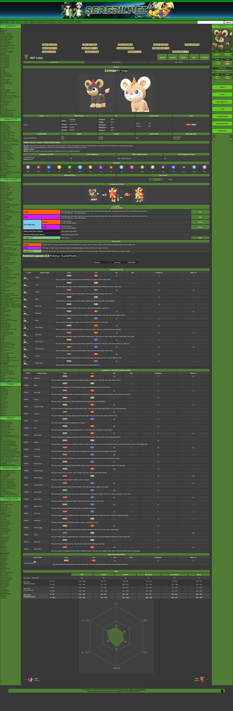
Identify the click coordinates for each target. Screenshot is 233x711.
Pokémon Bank (4, 243)
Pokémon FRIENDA (5, 381)
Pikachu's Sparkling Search (7, 487)
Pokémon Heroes (4, 431)
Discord (32, 22)
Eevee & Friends (4, 491)
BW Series (3, 409)
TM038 (26, 449)
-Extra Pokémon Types (6, 504)
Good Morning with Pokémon (8, 166)
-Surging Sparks (4, 525)
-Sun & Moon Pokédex (6, 42)
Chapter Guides (4, 392)
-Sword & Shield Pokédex (7, 45)
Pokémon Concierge (5, 171)
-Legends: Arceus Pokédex (7, 48)
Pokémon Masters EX (6, 194)
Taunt (36, 535)
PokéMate (3, 336)
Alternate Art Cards (5, 509)
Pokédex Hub (41, 22)
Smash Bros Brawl (5, 311)
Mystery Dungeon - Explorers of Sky (10, 304)
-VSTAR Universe (5, 590)
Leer (36, 284)
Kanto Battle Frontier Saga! (7, 132)
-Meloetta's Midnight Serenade (8, 450)
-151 (1, 535)
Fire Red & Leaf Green (6, 316)
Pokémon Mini (4, 345)
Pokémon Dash (4, 322)
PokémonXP (3, 94)
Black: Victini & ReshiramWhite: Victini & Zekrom (9, 446)
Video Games (10, 179)
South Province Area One (103, 211)
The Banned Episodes (6, 148)
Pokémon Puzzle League (6, 353)
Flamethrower (39, 349)
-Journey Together (5, 522)
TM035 (26, 442)
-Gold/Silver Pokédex (6, 34)
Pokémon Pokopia (5, 188)
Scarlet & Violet (4, 184)
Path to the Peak (4, 162)
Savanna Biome (66, 221)
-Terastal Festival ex (5, 577)
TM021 (26, 406)
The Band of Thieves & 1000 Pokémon (8, 249)
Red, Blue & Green (5, 350)
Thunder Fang (38, 406)
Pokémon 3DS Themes (6, 372)
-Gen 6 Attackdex (5, 63)
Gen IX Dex (54, 62)
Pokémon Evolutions (5, 156)
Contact (25, 22)
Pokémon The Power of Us (7, 459)
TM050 (26, 456)
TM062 (26, 485)
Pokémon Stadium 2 (5, 342)
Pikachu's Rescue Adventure (7, 472)
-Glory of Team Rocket (6, 573)
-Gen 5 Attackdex (5, 61)
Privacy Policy (123, 689)
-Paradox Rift (3, 534)
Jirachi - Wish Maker (5, 432)
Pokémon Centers (5, 91)
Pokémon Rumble (5, 296)
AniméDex (3, 123)
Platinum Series (4, 406)
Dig (35, 428)
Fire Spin (37, 513)
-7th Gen (2, 88)
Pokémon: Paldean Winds (7, 159)
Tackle (37, 277)
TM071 (26, 506)
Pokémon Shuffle (5, 252)
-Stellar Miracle (4, 581)
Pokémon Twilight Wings (7, 154)
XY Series (3, 412)
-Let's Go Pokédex (5, 43)
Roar (36, 299)
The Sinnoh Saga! (5, 134)
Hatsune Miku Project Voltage (8, 95)
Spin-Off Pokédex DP (6, 74)
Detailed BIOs (4, 391)
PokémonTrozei (4, 330)
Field (170, 179)
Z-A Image (110, 70)
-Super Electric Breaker (6, 578)
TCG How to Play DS (6, 286)
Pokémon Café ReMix (6, 193)
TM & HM (131, 262)
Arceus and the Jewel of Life (8, 443)
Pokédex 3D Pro (4, 282)
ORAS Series (3, 413)
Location (173, 57)
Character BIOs (4, 390)
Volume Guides (4, 394)
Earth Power (39, 341)
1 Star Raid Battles (80, 213)
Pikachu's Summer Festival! (7, 479)
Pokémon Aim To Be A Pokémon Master (9, 141)
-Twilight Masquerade (6, 530)
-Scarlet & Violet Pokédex (7, 51)
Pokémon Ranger (4, 328)
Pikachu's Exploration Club (7, 484)
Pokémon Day (4, 100)
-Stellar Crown (4, 527)
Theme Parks (3, 106)
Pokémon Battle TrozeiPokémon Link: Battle (10, 245)
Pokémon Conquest (5, 276)
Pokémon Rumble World (6, 253)
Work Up (38, 306)
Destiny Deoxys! (4, 434)
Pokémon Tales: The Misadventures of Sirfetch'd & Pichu (10, 173)
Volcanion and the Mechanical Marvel (10, 456)
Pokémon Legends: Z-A (36, 256)
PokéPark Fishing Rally (6, 333)
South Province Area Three (121, 211)
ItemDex (2, 69)
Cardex (2, 77)
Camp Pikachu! (4, 476)
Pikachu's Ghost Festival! (7, 481)
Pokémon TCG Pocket (6, 200)
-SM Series (3, 543)
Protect (36, 399)
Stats (193, 57)
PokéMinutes (3, 163)
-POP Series (3, 562)
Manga (10, 384)
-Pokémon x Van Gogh (6, 98)
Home (13, 22)
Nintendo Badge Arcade (6, 264)
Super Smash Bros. (5, 362)
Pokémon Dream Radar (6, 270)
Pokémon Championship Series (8, 92)
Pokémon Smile (4, 215)
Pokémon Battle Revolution (7, 302)
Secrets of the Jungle (5, 462)
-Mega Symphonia (5, 568)
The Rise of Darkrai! (5, 440)
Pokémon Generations (6, 153)
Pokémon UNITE (5, 196)
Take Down (39, 327)
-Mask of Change (5, 584)
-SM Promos (3, 559)
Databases (10, 26)
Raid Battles (3, 510)
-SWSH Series (4, 541)
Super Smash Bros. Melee (7, 347)
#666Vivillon (36, 679)
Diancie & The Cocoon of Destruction (10, 453)
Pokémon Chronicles (5, 145)
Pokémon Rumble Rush (6, 231)
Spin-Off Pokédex (5, 73)
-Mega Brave (3, 567)
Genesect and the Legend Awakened (9, 451)
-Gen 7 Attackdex (5, 64)
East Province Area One (69, 211)
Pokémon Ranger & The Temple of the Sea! (10, 437)
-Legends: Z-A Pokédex (6, 52)
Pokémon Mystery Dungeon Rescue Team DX (9, 212)
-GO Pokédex (3, 49)
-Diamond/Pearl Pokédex (7, 37)
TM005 (26, 385)
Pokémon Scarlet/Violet (63, 256)
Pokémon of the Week (6, 83)
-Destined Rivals (4, 521)
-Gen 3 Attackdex (5, 58)
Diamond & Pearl (5, 290)
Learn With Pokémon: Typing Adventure (8, 284)
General (162, 57)
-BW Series (3, 546)
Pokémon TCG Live (5, 221)
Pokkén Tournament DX (6, 233)
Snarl (37, 320)
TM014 (26, 392)
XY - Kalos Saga (4, 136)
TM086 (26, 527)
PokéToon (2, 160)
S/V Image (122, 70)
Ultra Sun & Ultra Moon (6, 225)
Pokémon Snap (4, 354)
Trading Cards (10, 498)
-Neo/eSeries (3, 550)
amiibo (2, 376)
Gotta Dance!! (4, 478)
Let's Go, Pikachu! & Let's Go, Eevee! (10, 227)
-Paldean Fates (4, 532)
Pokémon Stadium (5, 359)
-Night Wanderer (4, 583)
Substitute (37, 520)
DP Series (2, 404)
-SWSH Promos (4, 558)
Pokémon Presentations (6, 101)
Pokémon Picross (4, 256)
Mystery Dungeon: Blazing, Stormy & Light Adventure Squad (10, 298)
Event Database (4, 112)
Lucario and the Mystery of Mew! (9, 435)
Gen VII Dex (116, 62)
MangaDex (3, 388)
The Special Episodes (6, 147)
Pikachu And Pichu (5, 473)
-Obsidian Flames (5, 537)
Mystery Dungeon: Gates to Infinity (9, 274)
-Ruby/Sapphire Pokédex (7, 36)
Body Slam (37, 435)
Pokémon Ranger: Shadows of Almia (10, 305)
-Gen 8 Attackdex (5, 66)
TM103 (26, 542)
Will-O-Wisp (38, 478)
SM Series (3, 415)
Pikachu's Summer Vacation (7, 470)
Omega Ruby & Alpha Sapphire (8, 241)
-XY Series (3, 544)
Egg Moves (204, 57)
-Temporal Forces (5, 531)
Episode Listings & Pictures (7, 122)
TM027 (26, 421)
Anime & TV (10, 119)
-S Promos (3, 596)
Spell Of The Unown (5, 426)
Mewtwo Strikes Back (6, 423)
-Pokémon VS (4, 592)
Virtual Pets (3, 375)
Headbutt (38, 313)
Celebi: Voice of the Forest (7, 429)
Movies (10, 417)
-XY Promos (3, 561)
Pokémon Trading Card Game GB (9, 360)
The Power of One (5, 425)
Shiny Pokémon (4, 150)
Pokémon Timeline (5, 89)
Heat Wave (37, 499)
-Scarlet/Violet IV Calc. (6, 82)
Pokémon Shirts (4, 104)
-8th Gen (2, 86)
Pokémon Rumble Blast (6, 279)
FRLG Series (3, 401)
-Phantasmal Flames (5, 515)
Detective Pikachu (5, 234)
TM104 (26, 549)
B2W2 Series (3, 410)
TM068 (26, 499)
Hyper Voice (39, 363)
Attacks (183, 57)
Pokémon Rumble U (5, 273)
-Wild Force (3, 587)
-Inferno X (3, 565)
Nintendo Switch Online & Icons (9, 378)
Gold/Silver (3, 339)
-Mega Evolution (4, 516)
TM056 (26, 470)
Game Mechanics (5, 80)
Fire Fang (38, 334)
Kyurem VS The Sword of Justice (9, 449)
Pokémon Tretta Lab (5, 271)
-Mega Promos (4, 555)
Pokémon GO (3, 191)
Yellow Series (4, 397)
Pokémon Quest (4, 236)
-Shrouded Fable (4, 528)
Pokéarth (79, 22)
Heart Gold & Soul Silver (7, 293)
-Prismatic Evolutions (6, 524)
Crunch (37, 356)
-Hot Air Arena (4, 574)
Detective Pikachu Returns (7, 198)
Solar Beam (38, 492)
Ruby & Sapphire (5, 314)
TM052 (26, 463)
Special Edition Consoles (7, 371)
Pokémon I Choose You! (6, 457)
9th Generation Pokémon (7, 113)
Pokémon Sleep (4, 197)
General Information (5, 387)
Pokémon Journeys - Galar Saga (8, 139)
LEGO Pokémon (4, 103)
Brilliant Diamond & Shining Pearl (9, 204)
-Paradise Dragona (5, 580)
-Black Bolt (3, 518)
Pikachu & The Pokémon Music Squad (8, 495)
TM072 (26, 513)
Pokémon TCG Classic (6, 512)
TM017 (26, 399)
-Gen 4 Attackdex (5, 60)
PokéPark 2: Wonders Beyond (8, 277)
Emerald (2, 317)
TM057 (26, 478)
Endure (36, 442)
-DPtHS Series (4, 547)
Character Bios (4, 125)
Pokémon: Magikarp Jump (7, 230)
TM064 (26, 492)
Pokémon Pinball (4, 356)
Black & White (4, 267)
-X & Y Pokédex (4, 40)
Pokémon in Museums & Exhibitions (10, 97)
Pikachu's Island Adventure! (7, 482)
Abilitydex (3, 72)
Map (200, 212)
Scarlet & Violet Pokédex (66, 22)
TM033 (26, 435)
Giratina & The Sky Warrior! (8, 441)
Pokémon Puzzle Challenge (7, 344)
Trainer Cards (3, 506)
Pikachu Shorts (10, 468)
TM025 (26, 414)
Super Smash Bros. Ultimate (7, 237)
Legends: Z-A (4, 185)
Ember (37, 292)
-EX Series (3, 549)
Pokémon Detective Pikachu (7, 465)
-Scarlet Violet (4, 540)
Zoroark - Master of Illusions (8, 444)
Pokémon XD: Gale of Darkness (8, 320)
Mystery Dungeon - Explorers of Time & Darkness (10, 307)
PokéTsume (3, 177)
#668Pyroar (197, 679)
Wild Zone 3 (65, 238)
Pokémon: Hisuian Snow (7, 157)
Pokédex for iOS (4, 287)
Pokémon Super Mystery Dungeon (9, 255)
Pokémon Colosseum (5, 319)
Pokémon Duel (4, 261)
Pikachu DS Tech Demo (6, 332)
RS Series (2, 400)
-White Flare (3, 519)
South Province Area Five (138, 211)
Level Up (117, 262)
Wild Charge (38, 527)
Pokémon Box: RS (5, 325)
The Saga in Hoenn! (5, 131)
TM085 (26, 520)
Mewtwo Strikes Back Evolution (9, 460)
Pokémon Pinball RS (5, 326)
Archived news (4, 30)
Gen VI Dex (179, 62)
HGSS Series (3, 407)
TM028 (26, 428)
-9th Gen (2, 85)
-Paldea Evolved (4, 538)
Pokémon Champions (6, 187)
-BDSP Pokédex (4, 46)
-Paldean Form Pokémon (7, 116)
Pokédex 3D (3, 280)
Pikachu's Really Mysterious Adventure (7, 489)
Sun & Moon (3, 224)
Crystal (2, 341)
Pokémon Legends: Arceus (7, 206)
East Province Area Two (86, 211)
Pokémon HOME (5, 207)
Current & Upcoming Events (8, 110)
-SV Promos (3, 556)
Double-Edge (38, 470)
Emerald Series (4, 403)
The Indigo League (5, 126)
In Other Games (4, 368)
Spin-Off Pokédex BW (6, 76)
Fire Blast (37, 449)
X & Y (2, 240)
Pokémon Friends (5, 190)
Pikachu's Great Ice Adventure (8, 485)
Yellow (2, 351)
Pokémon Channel (5, 323)
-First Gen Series (4, 552)
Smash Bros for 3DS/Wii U (7, 262)
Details (200, 222)
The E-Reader (4, 335)
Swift (35, 421)
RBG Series (3, 395)
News (1, 29)
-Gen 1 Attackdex (5, 55)
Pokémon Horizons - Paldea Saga (9, 144)
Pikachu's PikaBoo (5, 475)
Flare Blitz (37, 549)
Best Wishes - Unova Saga (7, 135)
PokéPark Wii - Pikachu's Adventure (10, 301)
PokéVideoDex (4, 165)
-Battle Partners (4, 575)
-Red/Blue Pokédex (5, 33)
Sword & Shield (4, 203)
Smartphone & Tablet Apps (7, 373)
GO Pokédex (51, 22)
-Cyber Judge (3, 589)
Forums (18, 22)
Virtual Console (4, 369)
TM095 (26, 535)
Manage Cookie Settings (137, 689)
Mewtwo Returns (4, 428)
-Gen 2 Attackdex (5, 57)
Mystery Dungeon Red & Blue (8, 329)
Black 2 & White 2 (5, 268)
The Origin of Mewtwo (6, 422)
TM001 (26, 378)
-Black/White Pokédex (6, 39)
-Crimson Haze (4, 586)
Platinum (2, 292)
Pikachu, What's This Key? (7, 493)
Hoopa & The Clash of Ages (7, 454)
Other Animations (5, 168)
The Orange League (5, 128)
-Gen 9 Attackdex (5, 67)
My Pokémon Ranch (5, 310)
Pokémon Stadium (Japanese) (8, 357)
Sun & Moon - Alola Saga (7, 138)
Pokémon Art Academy (6, 247)
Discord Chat (3, 109)
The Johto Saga (4, 129)
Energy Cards (3, 507)
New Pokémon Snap (5, 218)
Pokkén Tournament (5, 259)
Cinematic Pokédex (5, 79)
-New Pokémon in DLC (6, 115)
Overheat (37, 456)
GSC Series (3, 398)
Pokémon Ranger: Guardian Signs (9, 295)
